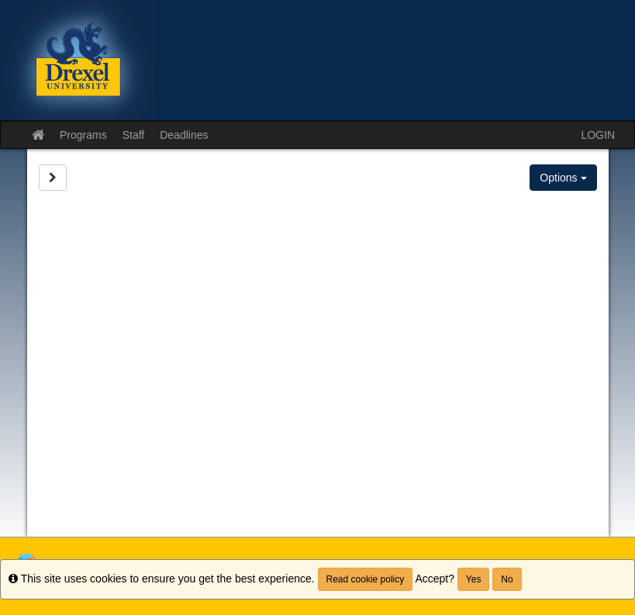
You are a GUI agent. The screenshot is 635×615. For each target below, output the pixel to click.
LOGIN (598, 135)
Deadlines (184, 135)
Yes (473, 579)
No (506, 579)
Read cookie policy (365, 579)
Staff (134, 135)
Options (563, 177)
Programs (83, 135)
